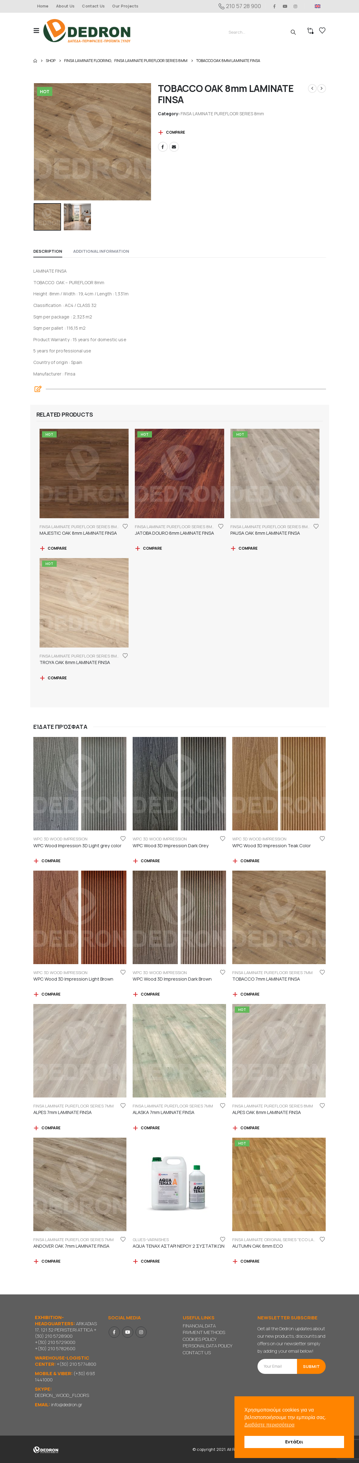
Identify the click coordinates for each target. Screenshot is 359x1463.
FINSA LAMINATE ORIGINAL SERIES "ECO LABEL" (276, 1239)
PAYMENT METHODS (204, 1332)
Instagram (141, 1332)
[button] (38, 30)
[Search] (293, 32)
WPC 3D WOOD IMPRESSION (60, 839)
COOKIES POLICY (199, 1339)
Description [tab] (47, 251)
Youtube (127, 1332)
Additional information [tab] (101, 251)
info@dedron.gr (66, 1404)
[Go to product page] (84, 473)
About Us (65, 6)
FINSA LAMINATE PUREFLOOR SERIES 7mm (272, 972)
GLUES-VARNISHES (151, 1239)
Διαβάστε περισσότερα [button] (269, 1424)
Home (43, 6)
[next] (321, 88)
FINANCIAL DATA (199, 1325)
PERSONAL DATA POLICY (207, 1345)
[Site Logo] (86, 30)
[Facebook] (274, 6)
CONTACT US (197, 1352)
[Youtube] (285, 6)
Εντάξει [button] (294, 1442)
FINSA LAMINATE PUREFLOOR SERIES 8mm (222, 114)
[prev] (312, 88)
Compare (175, 132)
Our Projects (125, 6)
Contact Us (93, 6)
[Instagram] (295, 6)
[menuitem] (318, 6)
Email (174, 147)
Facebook (163, 147)
